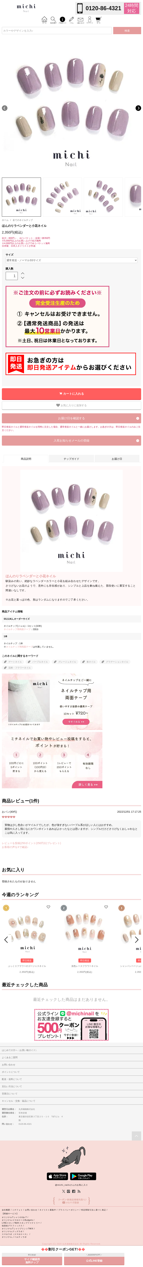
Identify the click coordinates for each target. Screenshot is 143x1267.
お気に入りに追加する (71, 405)
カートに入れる (73, 393)
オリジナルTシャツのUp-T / (15, 1217)
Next (138, 108)
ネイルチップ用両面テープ (17, 629)
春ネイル (91, 662)
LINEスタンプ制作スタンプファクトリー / (22, 1223)
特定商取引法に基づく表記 (93, 1210)
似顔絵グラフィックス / (13, 1226)
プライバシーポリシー (68, 1210)
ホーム (5, 220)
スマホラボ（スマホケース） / (16, 1234)
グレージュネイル (67, 662)
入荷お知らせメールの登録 (71, 440)
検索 (127, 30)
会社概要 (6, 1210)
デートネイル (15, 662)
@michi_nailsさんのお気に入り (71, 1185)
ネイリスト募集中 (47, 1210)
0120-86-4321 (103, 8)
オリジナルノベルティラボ (14, 1237)
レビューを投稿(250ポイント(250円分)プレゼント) (31, 843)
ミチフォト (17, 1210)
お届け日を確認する (71, 418)
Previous (4, 108)
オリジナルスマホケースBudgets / (18, 1220)
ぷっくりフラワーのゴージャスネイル (27, 966)
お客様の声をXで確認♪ (15, 847)
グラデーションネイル (117, 662)
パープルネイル (40, 662)
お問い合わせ (31, 1210)
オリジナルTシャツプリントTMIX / (18, 1229)
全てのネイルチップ (23, 220)
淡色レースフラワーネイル (84, 966)
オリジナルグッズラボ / (13, 1231)
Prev (7, 940)
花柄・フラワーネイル (19, 668)
